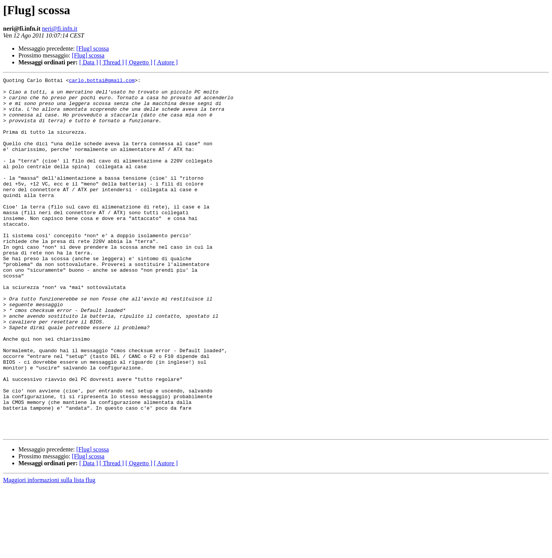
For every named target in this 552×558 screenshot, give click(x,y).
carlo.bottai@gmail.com (102, 81)
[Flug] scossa (92, 48)
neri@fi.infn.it (59, 28)
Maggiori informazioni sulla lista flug (49, 551)
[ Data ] (88, 62)
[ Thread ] (112, 62)
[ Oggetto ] (138, 62)
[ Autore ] (165, 62)
